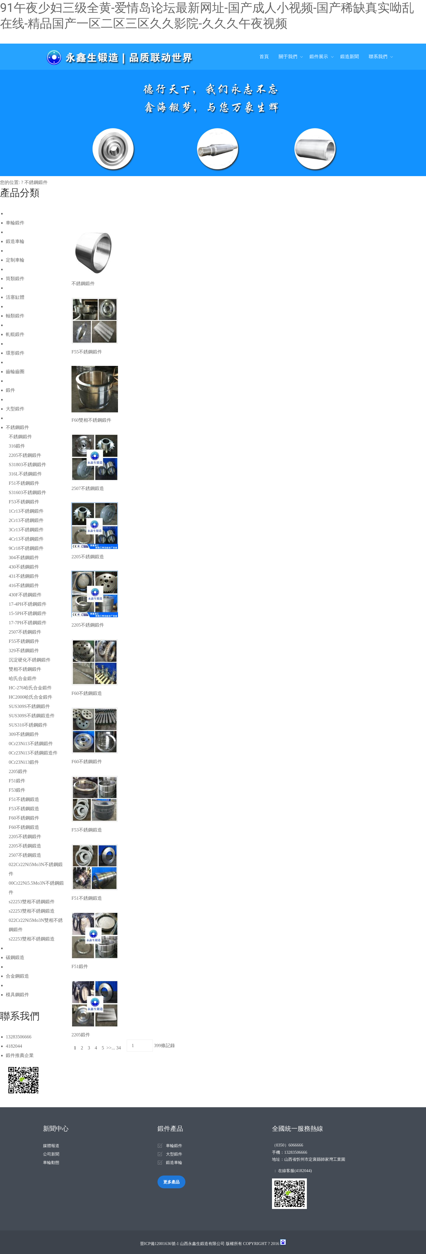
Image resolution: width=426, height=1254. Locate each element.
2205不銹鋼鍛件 (25, 455)
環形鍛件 (15, 352)
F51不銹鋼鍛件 (24, 483)
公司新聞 (51, 1154)
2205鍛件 (18, 771)
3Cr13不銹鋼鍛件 (26, 529)
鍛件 (10, 390)
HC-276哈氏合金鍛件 (30, 687)
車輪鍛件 (15, 222)
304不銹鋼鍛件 (24, 557)
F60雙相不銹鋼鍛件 (91, 420)
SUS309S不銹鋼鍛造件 (32, 715)
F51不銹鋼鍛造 (24, 799)
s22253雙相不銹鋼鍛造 (32, 910)
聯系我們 (378, 56)
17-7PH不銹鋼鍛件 (27, 622)
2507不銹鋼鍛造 (25, 855)
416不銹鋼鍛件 (24, 585)
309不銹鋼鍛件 (24, 734)
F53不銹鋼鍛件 (24, 501)
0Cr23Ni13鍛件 (24, 762)
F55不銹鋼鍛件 (24, 641)
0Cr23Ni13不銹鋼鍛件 (31, 743)
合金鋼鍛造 (17, 976)
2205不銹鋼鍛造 (25, 845)
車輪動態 (51, 1162)
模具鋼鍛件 (17, 994)
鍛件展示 (318, 56)
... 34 (117, 1047)
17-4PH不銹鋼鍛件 (27, 604)
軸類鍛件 (15, 315)
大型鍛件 (15, 408)
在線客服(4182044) (295, 1170)
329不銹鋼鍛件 (24, 650)
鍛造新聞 (349, 56)
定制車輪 (15, 259)
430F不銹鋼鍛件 (25, 594)
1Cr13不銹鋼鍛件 (26, 511)
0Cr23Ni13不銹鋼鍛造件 (33, 752)
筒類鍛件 (15, 278)
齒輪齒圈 (15, 371)
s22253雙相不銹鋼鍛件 (32, 901)
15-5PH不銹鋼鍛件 (27, 613)
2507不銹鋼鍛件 (25, 631)
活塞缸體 (15, 297)
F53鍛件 (17, 790)
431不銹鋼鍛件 (24, 576)
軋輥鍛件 (15, 334)
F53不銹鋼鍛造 (24, 808)
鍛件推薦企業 (20, 1055)
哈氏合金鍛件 (23, 678)
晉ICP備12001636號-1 (159, 1243)
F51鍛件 (17, 780)
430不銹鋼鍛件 (24, 566)
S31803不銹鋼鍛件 (27, 464)
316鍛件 (17, 445)
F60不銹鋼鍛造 (24, 827)
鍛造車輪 (15, 241)
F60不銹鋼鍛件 (24, 817)
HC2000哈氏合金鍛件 (30, 697)
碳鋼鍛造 (15, 957)
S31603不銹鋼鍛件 (27, 492)
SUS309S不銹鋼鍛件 (29, 706)
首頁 (264, 56)
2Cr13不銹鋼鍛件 (26, 520)
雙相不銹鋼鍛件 (25, 669)
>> (109, 1047)
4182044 (14, 1046)
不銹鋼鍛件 (36, 182)
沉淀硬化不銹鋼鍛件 (30, 659)
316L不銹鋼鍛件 (25, 473)
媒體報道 (51, 1145)
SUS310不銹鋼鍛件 (28, 724)
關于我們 (288, 56)
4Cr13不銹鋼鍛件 (26, 538)
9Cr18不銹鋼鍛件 (26, 548)
